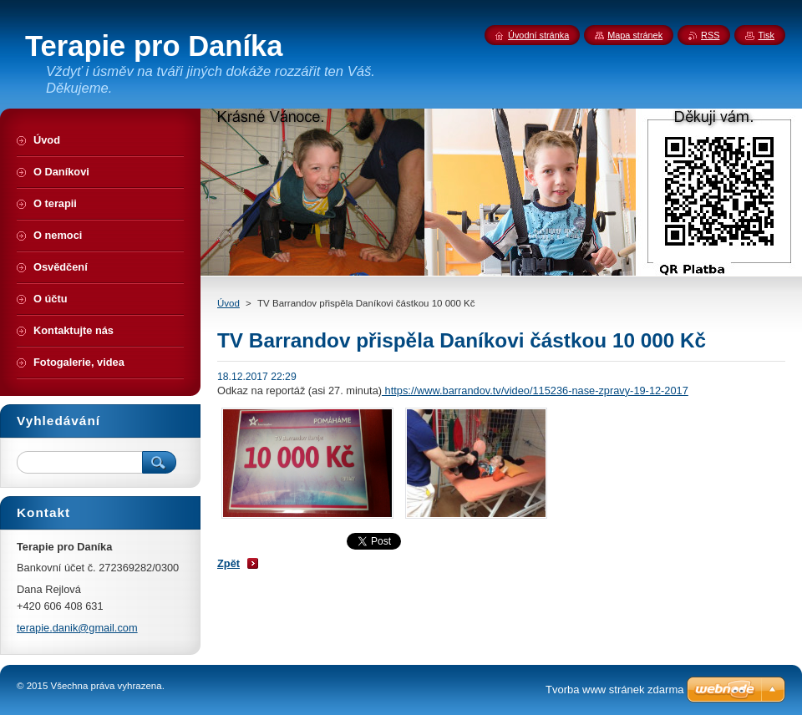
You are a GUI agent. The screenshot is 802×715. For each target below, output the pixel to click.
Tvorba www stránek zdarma (614, 689)
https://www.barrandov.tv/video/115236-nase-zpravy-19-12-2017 (535, 390)
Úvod (228, 303)
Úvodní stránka (538, 35)
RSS (710, 35)
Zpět (228, 563)
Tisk (766, 35)
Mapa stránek (634, 35)
